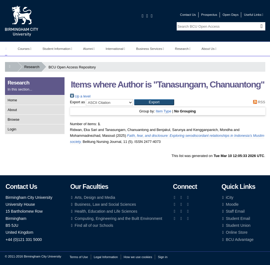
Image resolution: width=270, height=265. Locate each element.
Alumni (89, 48)
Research (183, 48)
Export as (77, 102)
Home (12, 100)
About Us (209, 48)
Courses (24, 48)
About (12, 110)
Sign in (162, 257)
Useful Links (253, 14)
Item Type (163, 111)
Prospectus (209, 14)
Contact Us (188, 14)
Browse (14, 119)
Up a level (80, 96)
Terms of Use (79, 257)
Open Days (231, 14)
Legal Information (106, 257)
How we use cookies (138, 257)
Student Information (57, 48)
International (115, 48)
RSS (258, 102)
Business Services (150, 48)
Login (12, 129)
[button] (154, 102)
